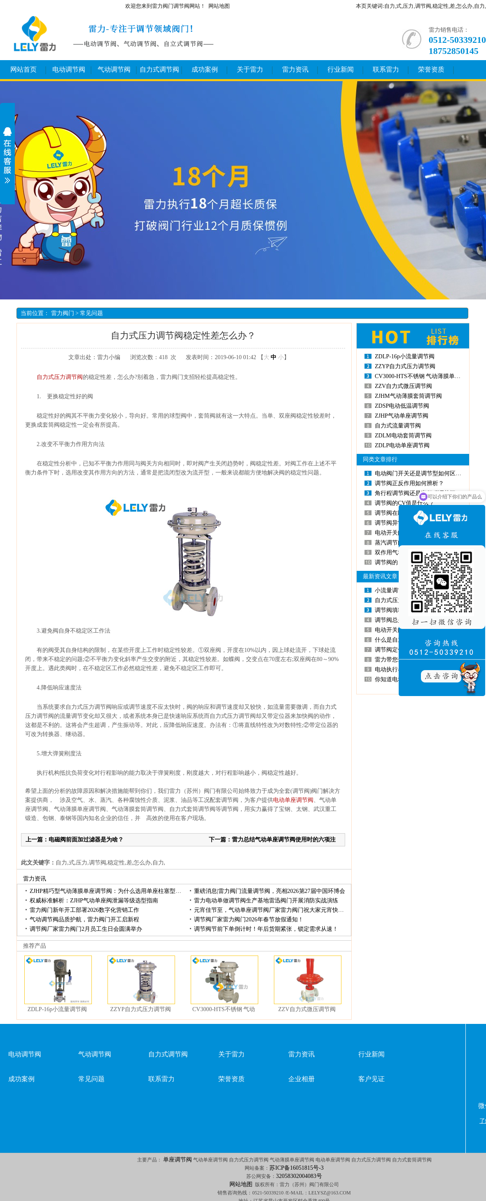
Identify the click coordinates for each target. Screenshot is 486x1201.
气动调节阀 (114, 69)
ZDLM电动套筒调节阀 (403, 435)
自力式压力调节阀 (57, 377)
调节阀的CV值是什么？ (405, 503)
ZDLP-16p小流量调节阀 (57, 1009)
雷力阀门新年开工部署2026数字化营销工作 (84, 910)
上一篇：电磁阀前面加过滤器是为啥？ (75, 839)
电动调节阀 (68, 69)
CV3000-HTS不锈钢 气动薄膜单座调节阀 (426, 376)
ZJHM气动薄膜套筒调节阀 (408, 396)
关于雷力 (250, 69)
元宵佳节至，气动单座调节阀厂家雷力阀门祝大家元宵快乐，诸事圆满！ (286, 910)
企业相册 (301, 1078)
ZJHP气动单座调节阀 (401, 416)
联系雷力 (386, 69)
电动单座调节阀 (293, 800)
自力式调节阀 (159, 69)
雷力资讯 (295, 69)
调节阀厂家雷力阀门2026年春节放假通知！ (249, 919)
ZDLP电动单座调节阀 (402, 445)
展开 (7, 155)
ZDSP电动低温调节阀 (402, 406)
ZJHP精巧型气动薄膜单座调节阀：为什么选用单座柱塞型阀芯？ (111, 891)
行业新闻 (340, 69)
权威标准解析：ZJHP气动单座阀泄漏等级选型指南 (94, 900)
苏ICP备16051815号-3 (296, 1168)
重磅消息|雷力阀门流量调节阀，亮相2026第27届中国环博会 (269, 891)
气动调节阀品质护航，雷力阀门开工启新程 (84, 919)
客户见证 (371, 1078)
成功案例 (205, 69)
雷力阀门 (62, 313)
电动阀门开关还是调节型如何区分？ (421, 473)
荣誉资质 (431, 69)
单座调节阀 (177, 1160)
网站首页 (23, 69)
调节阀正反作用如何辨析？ (409, 483)
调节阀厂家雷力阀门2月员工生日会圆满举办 (86, 929)
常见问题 (91, 313)
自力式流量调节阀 (398, 426)
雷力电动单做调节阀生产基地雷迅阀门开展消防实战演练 (266, 900)
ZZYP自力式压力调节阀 (140, 1009)
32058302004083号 (299, 1176)
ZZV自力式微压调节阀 (306, 1009)
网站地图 (219, 6)
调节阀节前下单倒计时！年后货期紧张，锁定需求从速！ (266, 929)
